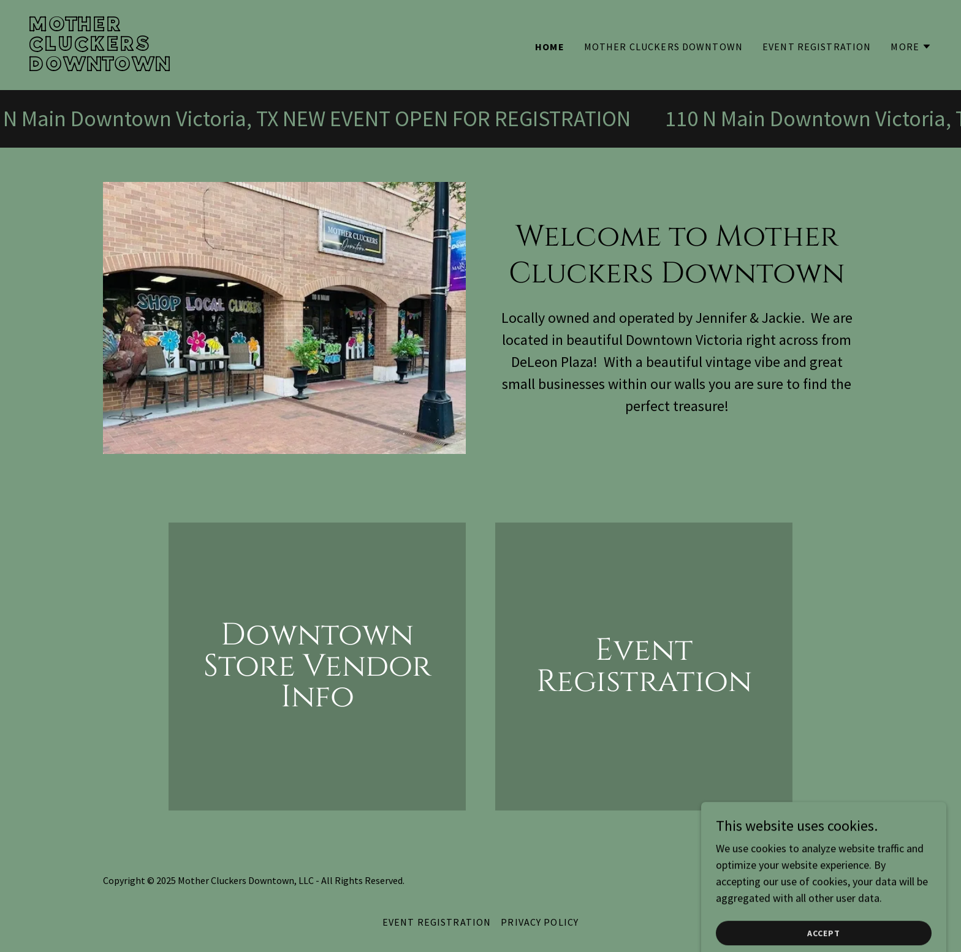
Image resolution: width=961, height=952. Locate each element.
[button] (911, 46)
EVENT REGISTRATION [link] (816, 46)
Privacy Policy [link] (540, 922)
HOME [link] (549, 46)
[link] (250, 67)
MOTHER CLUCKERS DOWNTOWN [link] (663, 46)
